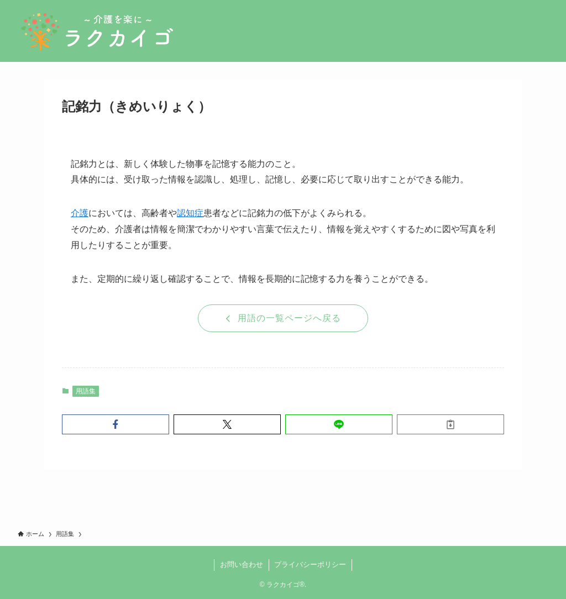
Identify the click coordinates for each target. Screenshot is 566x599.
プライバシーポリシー (310, 564)
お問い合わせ (241, 564)
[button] (115, 424)
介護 (79, 213)
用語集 (86, 391)
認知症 (190, 213)
